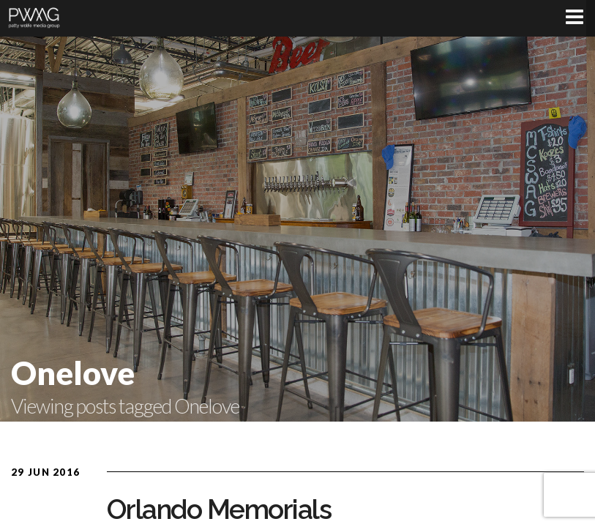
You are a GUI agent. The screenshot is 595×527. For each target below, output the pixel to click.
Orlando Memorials (219, 509)
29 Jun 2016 (45, 472)
